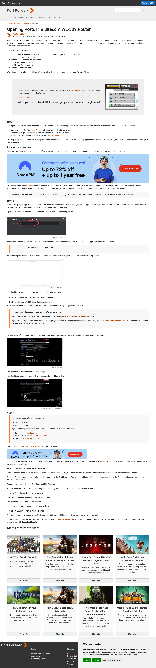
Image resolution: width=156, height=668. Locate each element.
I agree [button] (87, 660)
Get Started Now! (24, 98)
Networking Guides (38, 659)
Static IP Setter (36, 130)
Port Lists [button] (21, 18)
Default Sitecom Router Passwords (76, 316)
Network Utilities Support (41, 653)
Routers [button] (11, 18)
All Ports (70, 661)
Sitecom (26, 24)
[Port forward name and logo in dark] (20, 10)
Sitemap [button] (55, 18)
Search (144, 10)
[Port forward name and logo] (11, 3)
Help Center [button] (44, 18)
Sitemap (70, 649)
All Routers (71, 659)
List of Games (31, 433)
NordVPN (30, 186)
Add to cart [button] (147, 3)
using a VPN (28, 151)
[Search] (127, 10)
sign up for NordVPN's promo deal (31, 446)
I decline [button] (96, 660)
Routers (17, 24)
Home (9, 24)
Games (70, 664)
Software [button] (32, 18)
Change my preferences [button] (111, 660)
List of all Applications (30, 438)
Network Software (74, 656)
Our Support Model (38, 656)
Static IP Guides (53, 135)
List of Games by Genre (38, 436)
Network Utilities (78, 91)
